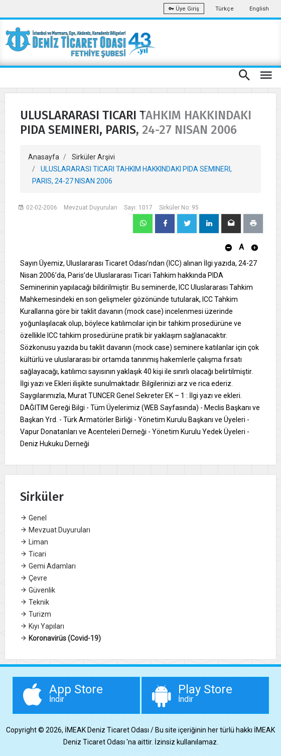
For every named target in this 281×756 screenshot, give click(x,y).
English (259, 9)
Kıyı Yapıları (42, 626)
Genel (33, 518)
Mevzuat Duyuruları (55, 530)
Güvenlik (37, 590)
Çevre (33, 578)
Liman (34, 542)
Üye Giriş (184, 9)
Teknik (34, 602)
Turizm (35, 614)
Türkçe (224, 9)
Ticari (33, 554)
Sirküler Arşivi (93, 157)
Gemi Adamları (48, 566)
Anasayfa (43, 157)
